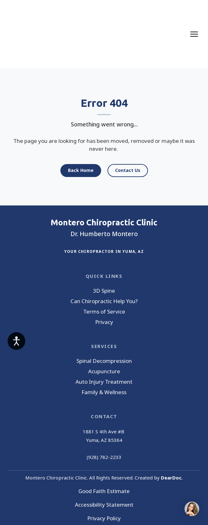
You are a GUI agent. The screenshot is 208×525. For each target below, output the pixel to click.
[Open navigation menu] (194, 34)
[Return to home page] (32, 33)
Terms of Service (104, 311)
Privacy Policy (104, 518)
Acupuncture (104, 371)
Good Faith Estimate (104, 491)
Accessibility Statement (104, 504)
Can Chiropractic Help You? (104, 301)
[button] (80, 170)
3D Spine (104, 290)
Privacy (104, 322)
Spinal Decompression (104, 360)
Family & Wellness (104, 392)
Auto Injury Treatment (104, 381)
